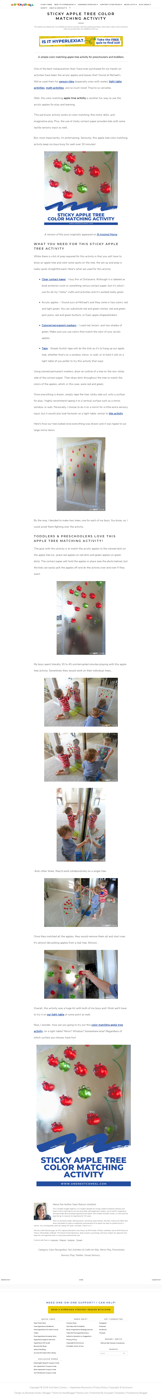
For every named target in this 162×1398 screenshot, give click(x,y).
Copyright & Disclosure (75, 1343)
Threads (79, 1240)
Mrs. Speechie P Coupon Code (45, 1366)
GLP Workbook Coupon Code (45, 1373)
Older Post (156, 1280)
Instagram (54, 1240)
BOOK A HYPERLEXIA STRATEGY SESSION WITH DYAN (80, 1310)
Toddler (79, 1255)
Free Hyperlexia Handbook (44, 1326)
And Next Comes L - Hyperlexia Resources (70, 1387)
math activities (55, 88)
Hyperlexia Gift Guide (42, 1343)
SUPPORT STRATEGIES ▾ (111, 4)
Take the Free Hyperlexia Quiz (77, 1333)
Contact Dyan (71, 1323)
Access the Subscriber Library (45, 1353)
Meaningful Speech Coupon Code (46, 1363)
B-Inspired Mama (107, 234)
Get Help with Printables (75, 1326)
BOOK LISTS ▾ (130, 4)
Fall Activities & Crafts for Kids (83, 1249)
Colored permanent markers (59, 325)
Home (81, 1280)
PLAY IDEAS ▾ (145, 4)
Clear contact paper (54, 279)
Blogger (143, 1392)
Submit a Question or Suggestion (78, 1336)
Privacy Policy (71, 1339)
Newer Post (5, 1280)
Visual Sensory (92, 1255)
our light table (55, 1014)
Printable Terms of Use (74, 1346)
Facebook (71, 1240)
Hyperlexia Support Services (44, 1339)
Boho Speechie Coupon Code (45, 1369)
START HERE (46, 4)
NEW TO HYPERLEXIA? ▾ (65, 4)
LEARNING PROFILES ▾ (88, 4)
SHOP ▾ (44, 8)
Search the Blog (40, 1349)
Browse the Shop (40, 1346)
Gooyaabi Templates (114, 1392)
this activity (116, 413)
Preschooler (118, 1249)
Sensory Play (67, 1255)
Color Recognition (58, 1249)
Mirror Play (105, 1249)
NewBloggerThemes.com (75, 1392)
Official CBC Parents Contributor (112, 1343)
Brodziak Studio (33, 1392)
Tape (45, 348)
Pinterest (63, 1240)
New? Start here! (40, 1323)
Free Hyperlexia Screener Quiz (45, 1336)
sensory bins (66, 81)
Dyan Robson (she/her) (84, 1204)
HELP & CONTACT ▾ (58, 8)
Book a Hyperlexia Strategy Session (79, 1329)
